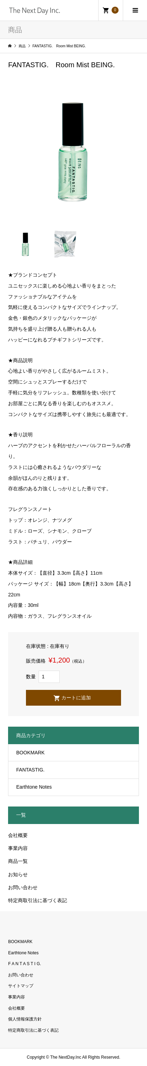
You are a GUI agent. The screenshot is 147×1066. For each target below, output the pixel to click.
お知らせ (18, 874)
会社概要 (18, 835)
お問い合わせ (23, 887)
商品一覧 (18, 861)
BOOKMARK (30, 752)
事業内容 (18, 848)
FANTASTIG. (30, 770)
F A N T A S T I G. (24, 963)
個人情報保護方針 (25, 1019)
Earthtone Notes (34, 787)
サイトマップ (20, 985)
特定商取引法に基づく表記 (37, 900)
